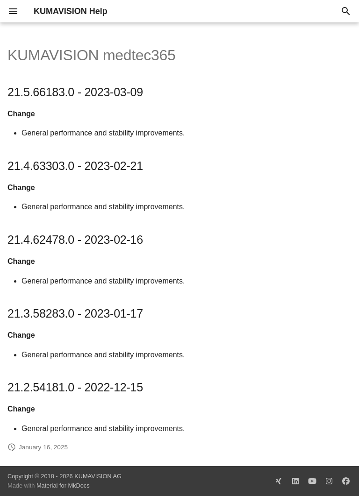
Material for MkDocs (63, 485)
